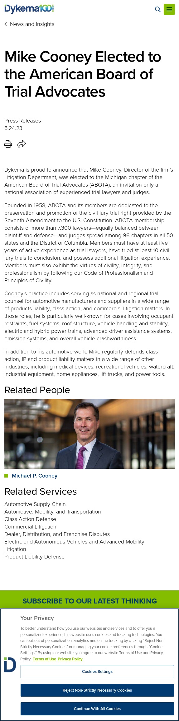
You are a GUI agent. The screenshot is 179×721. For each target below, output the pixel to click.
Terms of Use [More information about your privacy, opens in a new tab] (44, 659)
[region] (89, 664)
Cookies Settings (97, 671)
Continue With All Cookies (97, 709)
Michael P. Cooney (34, 476)
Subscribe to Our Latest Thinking (89, 601)
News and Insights (32, 24)
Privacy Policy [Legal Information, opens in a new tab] (70, 659)
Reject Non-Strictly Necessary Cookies (97, 690)
